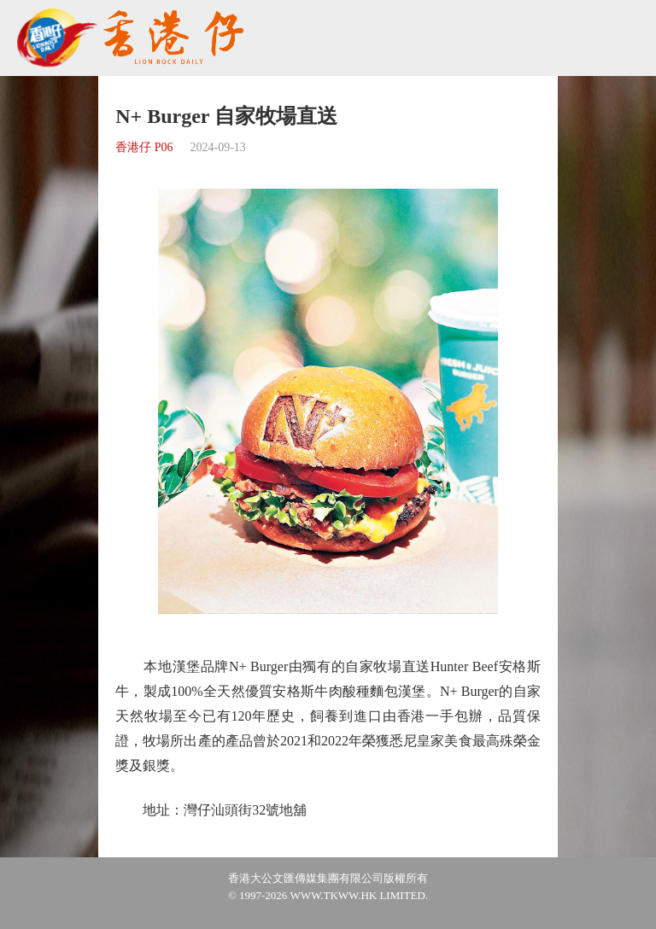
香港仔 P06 (144, 147)
